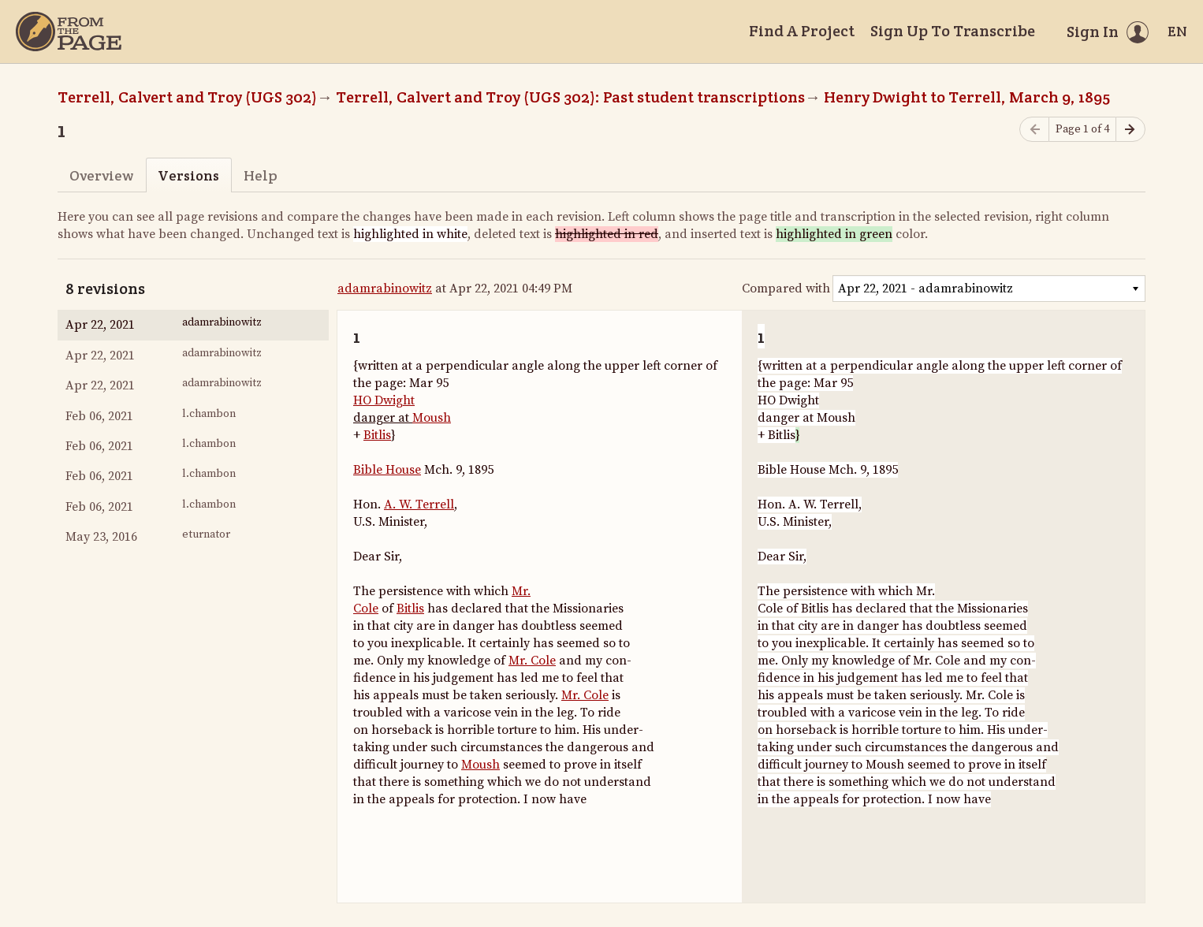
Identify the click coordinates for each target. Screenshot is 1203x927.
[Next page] (1130, 130)
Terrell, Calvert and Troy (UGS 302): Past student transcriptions (570, 97)
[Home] (68, 31)
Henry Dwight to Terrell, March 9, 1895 (967, 97)
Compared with (786, 288)
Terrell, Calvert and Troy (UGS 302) (187, 97)
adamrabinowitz (384, 288)
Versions (188, 175)
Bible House (387, 470)
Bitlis (377, 435)
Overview (101, 175)
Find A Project (802, 30)
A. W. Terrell (419, 504)
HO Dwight (384, 400)
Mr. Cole (532, 660)
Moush (431, 418)
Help (260, 175)
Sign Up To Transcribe (952, 30)
